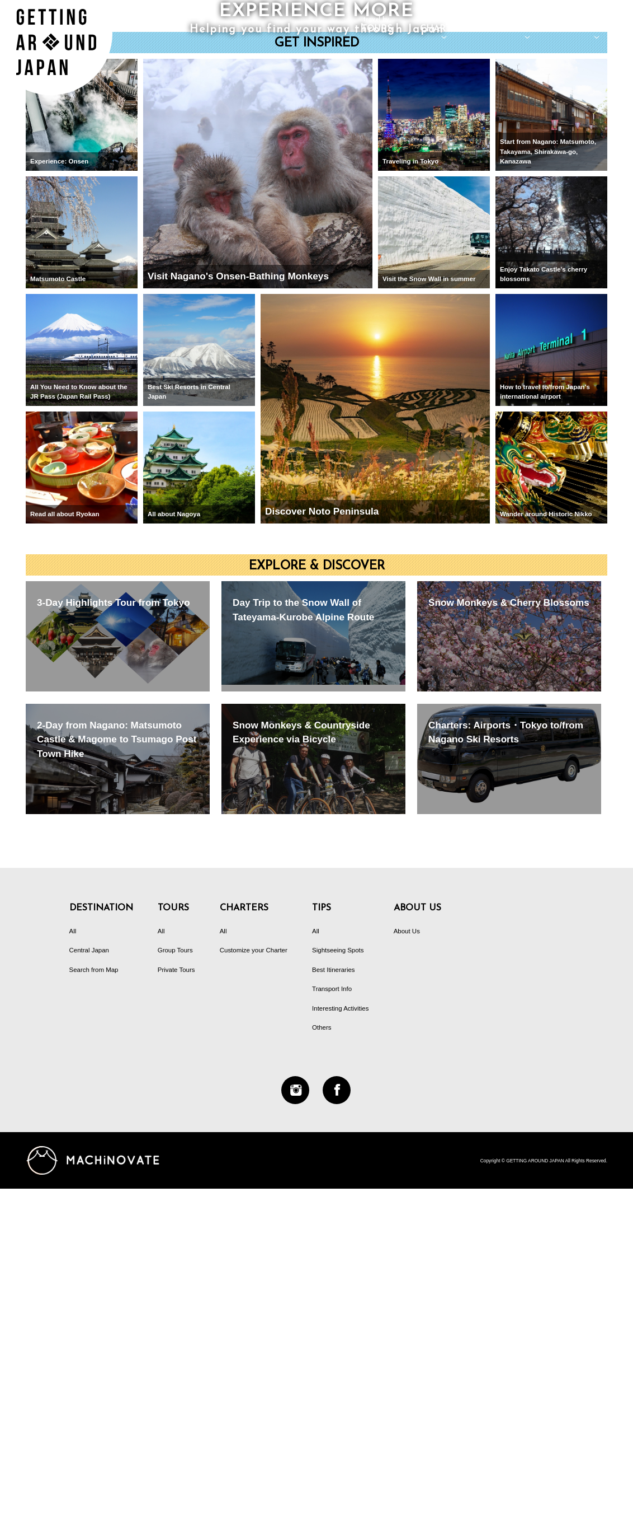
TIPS (596, 25)
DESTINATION (527, 25)
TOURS (376, 25)
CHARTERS (444, 25)
